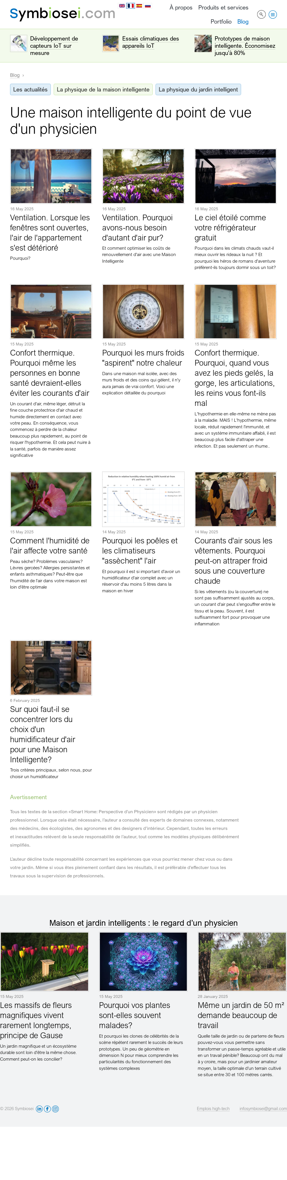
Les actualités (30, 89)
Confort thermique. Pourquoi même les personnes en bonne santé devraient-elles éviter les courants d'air (49, 373)
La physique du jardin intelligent (198, 89)
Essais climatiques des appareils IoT (150, 42)
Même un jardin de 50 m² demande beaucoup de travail (241, 1015)
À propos (181, 7)
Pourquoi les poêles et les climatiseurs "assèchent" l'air (140, 550)
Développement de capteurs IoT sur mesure (54, 45)
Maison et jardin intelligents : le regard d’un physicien (143, 922)
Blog (243, 21)
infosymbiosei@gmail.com (263, 1108)
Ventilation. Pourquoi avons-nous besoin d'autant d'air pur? (137, 227)
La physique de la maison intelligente (103, 89)
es (139, 6)
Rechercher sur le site (261, 14)
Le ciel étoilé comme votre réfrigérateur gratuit (230, 227)
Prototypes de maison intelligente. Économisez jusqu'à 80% (245, 45)
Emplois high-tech (213, 1108)
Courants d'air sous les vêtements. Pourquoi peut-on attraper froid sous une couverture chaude (233, 560)
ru (148, 6)
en (122, 6)
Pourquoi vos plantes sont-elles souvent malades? (134, 1015)
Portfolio (221, 21)
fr (131, 6)
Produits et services (223, 7)
